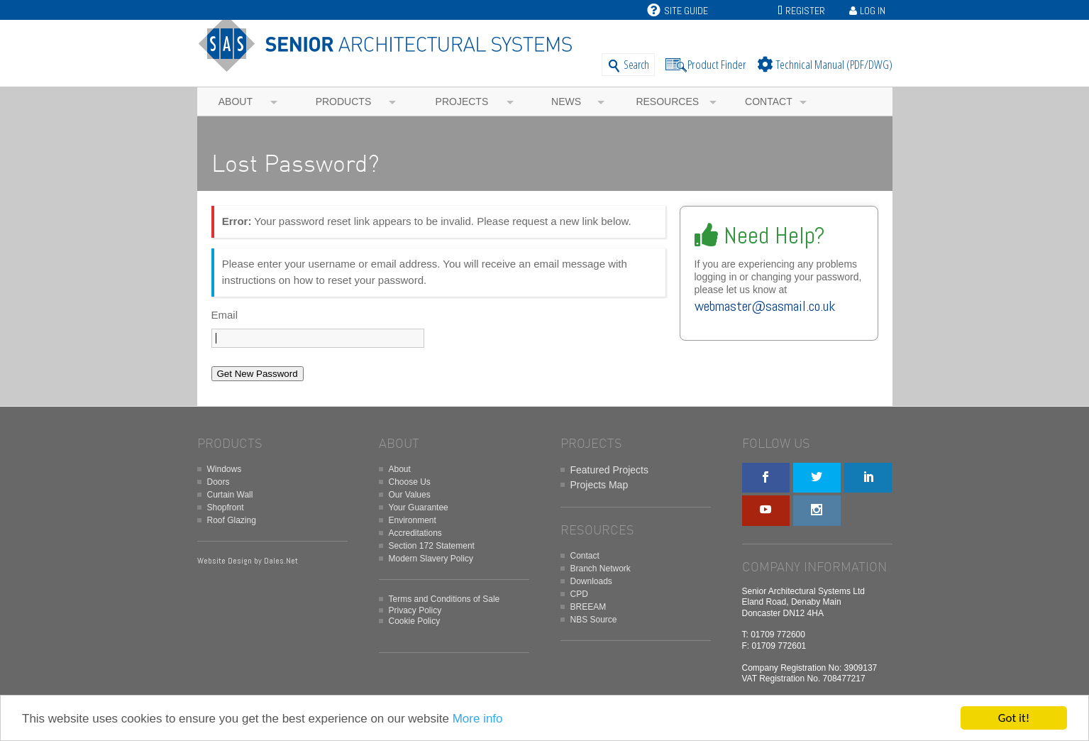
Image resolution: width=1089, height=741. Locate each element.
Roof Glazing (231, 520)
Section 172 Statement (432, 546)
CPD (579, 594)
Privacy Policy (415, 610)
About (236, 101)
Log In (872, 10)
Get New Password (257, 373)
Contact (768, 101)
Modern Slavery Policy (431, 559)
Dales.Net (281, 560)
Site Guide (677, 10)
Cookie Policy (415, 621)
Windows (224, 469)
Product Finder (716, 64)
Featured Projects (609, 470)
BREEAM (588, 607)
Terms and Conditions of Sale (444, 599)
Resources (667, 101)
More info (478, 719)
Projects (462, 101)
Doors (218, 482)
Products (344, 101)
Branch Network (600, 568)
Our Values (410, 495)
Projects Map (599, 484)
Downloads (591, 581)
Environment (412, 520)
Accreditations (415, 533)
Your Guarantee (418, 507)
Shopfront (225, 507)
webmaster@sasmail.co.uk (765, 306)
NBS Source (593, 620)
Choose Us (410, 482)
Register (805, 10)
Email (224, 315)
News (566, 101)
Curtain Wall (230, 495)
